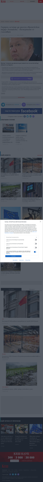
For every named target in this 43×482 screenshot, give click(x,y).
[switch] (35, 240)
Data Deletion (15, 260)
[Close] (41, 222)
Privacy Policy (27, 260)
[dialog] (21, 241)
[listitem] (21, 237)
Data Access (21, 260)
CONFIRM (13, 256)
